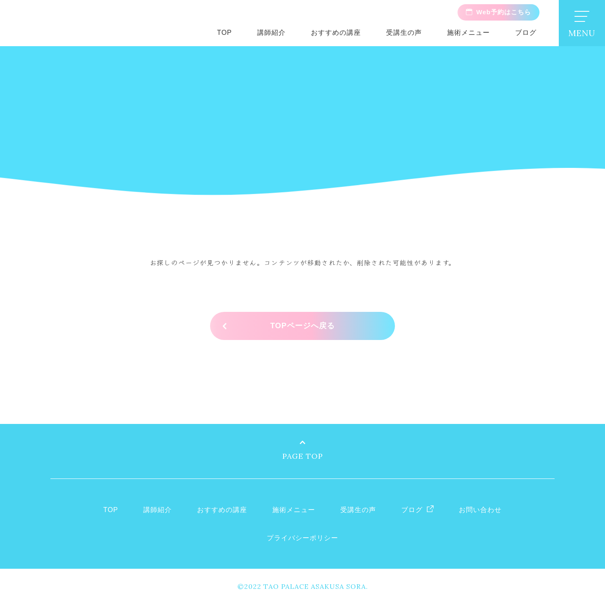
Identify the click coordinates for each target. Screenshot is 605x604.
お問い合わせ (480, 509)
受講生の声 (404, 32)
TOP (224, 32)
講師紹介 (271, 32)
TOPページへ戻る (302, 326)
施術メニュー (468, 32)
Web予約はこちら (503, 12)
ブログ (526, 32)
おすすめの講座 (336, 32)
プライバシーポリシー (302, 537)
